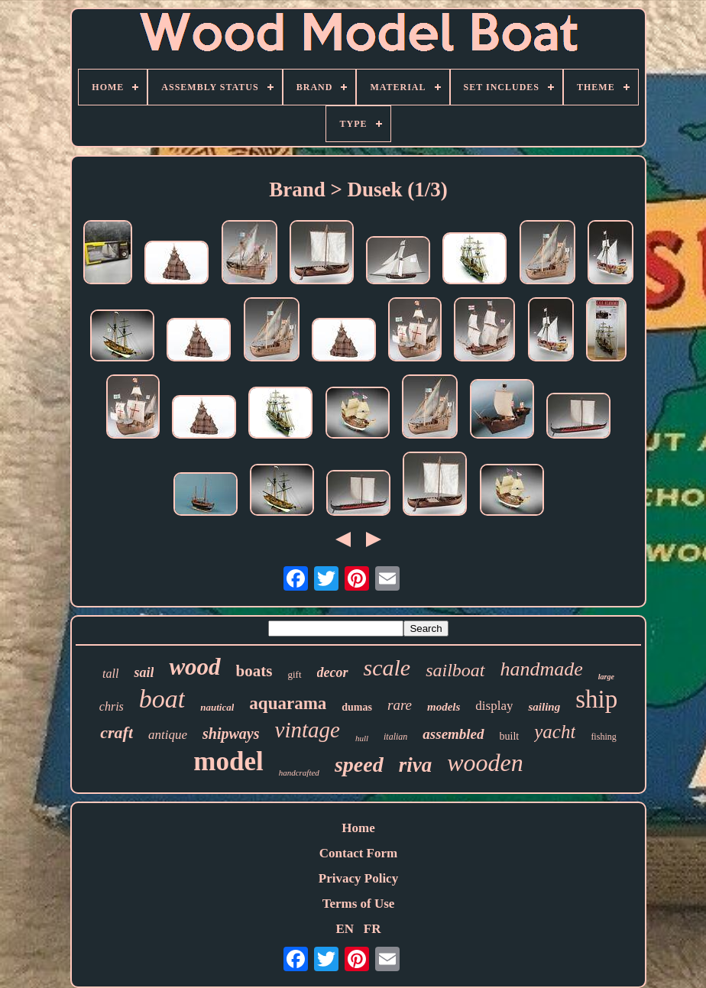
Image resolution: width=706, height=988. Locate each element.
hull (361, 738)
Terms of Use (358, 903)
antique (167, 734)
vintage (307, 730)
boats (254, 671)
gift (294, 674)
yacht (554, 731)
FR (372, 929)
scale (387, 667)
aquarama (287, 703)
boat (162, 699)
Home (358, 828)
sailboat (455, 670)
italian (395, 736)
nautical (217, 707)
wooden (485, 762)
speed (359, 764)
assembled (453, 734)
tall (110, 673)
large (606, 676)
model (228, 761)
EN (344, 929)
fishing (603, 736)
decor (332, 672)
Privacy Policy (358, 878)
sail (144, 672)
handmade (541, 669)
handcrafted (299, 772)
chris (111, 706)
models (443, 707)
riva (415, 764)
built (510, 736)
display (494, 705)
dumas (357, 707)
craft (116, 732)
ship (596, 699)
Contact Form (358, 853)
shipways (230, 733)
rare (399, 705)
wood (194, 666)
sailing (544, 707)
